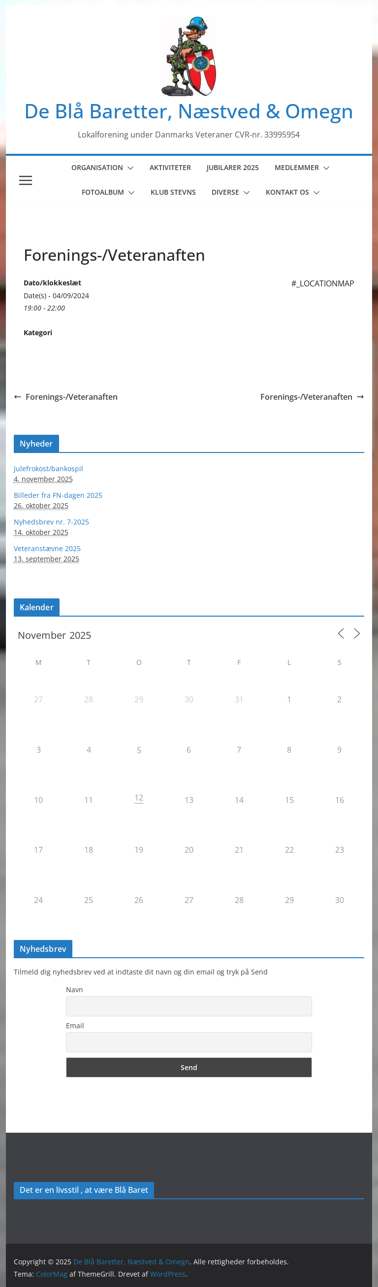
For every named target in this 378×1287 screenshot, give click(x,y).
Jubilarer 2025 (233, 167)
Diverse (225, 192)
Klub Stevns (173, 192)
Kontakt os (287, 192)
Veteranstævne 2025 (47, 548)
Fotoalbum (103, 192)
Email (75, 1025)
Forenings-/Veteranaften (66, 396)
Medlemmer (297, 167)
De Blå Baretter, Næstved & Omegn (188, 110)
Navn (74, 989)
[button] (128, 168)
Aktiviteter (170, 167)
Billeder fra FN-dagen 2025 (58, 495)
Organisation (97, 167)
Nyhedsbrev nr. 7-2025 (51, 521)
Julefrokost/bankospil (48, 468)
